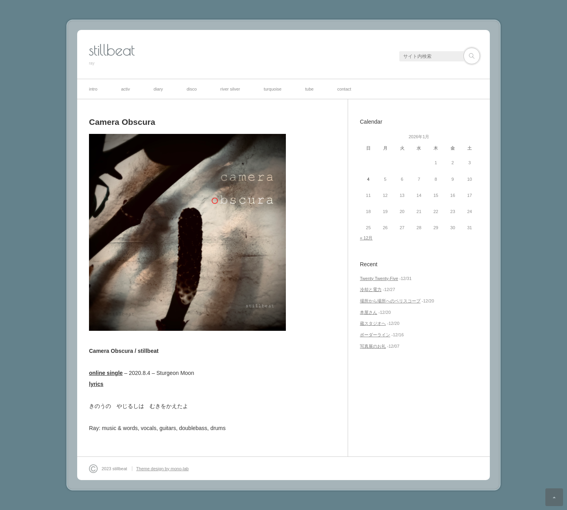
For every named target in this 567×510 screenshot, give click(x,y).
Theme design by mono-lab (162, 468)
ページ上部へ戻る (554, 497)
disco (192, 89)
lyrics (96, 384)
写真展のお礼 (373, 346)
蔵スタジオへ (373, 323)
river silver (230, 89)
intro (93, 89)
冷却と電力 (371, 289)
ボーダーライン (375, 334)
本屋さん (368, 312)
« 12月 (366, 238)
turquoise (273, 89)
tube (309, 89)
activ (125, 89)
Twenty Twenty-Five (379, 278)
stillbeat (112, 50)
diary (158, 89)
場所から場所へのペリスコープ (390, 301)
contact (344, 89)
